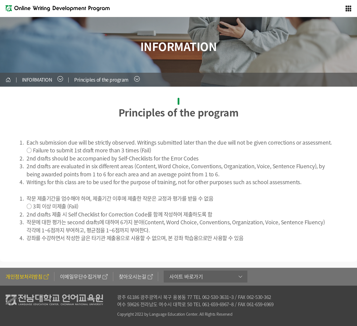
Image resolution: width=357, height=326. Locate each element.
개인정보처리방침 (27, 276)
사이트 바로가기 (186, 276)
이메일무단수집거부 (84, 276)
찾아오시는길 (136, 276)
